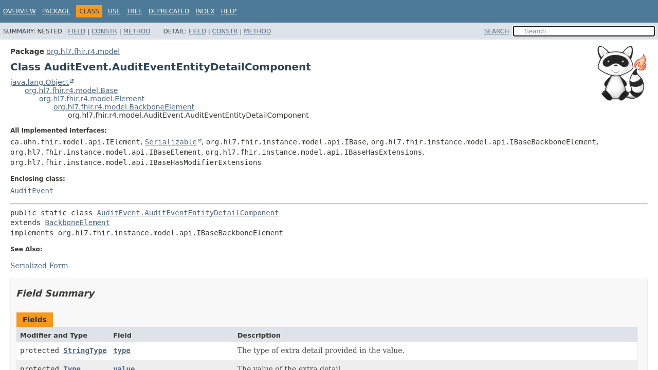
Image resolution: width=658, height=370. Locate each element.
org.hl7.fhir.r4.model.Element (91, 99)
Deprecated (169, 11)
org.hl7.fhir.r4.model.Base (71, 90)
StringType (84, 350)
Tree (134, 11)
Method (137, 31)
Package (56, 11)
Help (229, 11)
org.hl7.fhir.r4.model (83, 51)
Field (76, 31)
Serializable (171, 142)
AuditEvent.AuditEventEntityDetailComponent (188, 213)
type (122, 350)
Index (205, 11)
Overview (19, 11)
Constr (104, 31)
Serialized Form (39, 266)
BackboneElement (77, 222)
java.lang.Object (39, 82)
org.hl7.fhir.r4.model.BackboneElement (123, 107)
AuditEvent (31, 191)
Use (114, 11)
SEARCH (496, 31)
